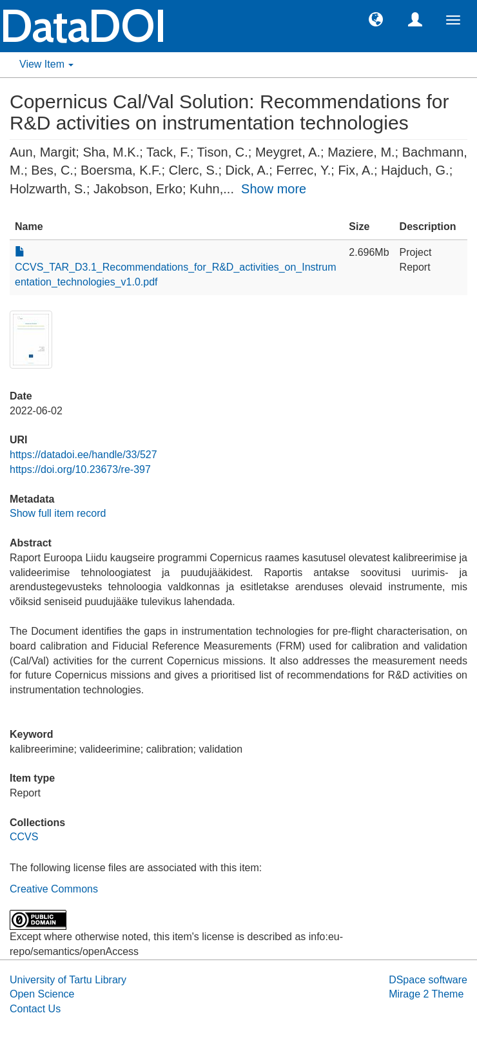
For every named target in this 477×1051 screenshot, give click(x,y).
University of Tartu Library (68, 979)
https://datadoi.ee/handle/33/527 (83, 454)
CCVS (24, 836)
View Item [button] (46, 64)
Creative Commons (54, 888)
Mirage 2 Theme (426, 993)
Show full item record (58, 513)
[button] (376, 19)
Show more (273, 189)
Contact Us (35, 1008)
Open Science (42, 993)
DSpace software (428, 979)
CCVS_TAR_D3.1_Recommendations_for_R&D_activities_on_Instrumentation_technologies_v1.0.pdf (175, 267)
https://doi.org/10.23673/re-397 (80, 469)
